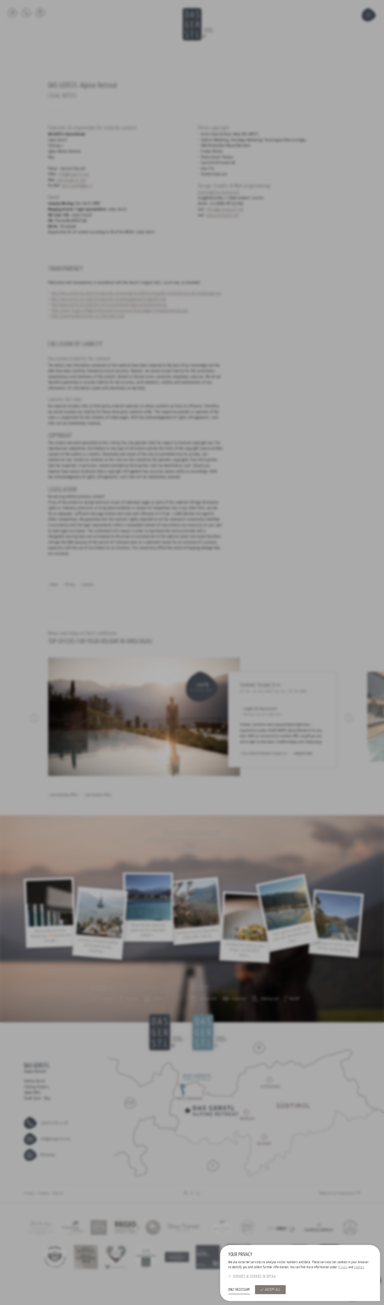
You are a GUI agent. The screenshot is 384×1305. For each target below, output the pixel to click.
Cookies (359, 1267)
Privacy (343, 1267)
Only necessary (239, 1289)
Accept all (272, 1289)
